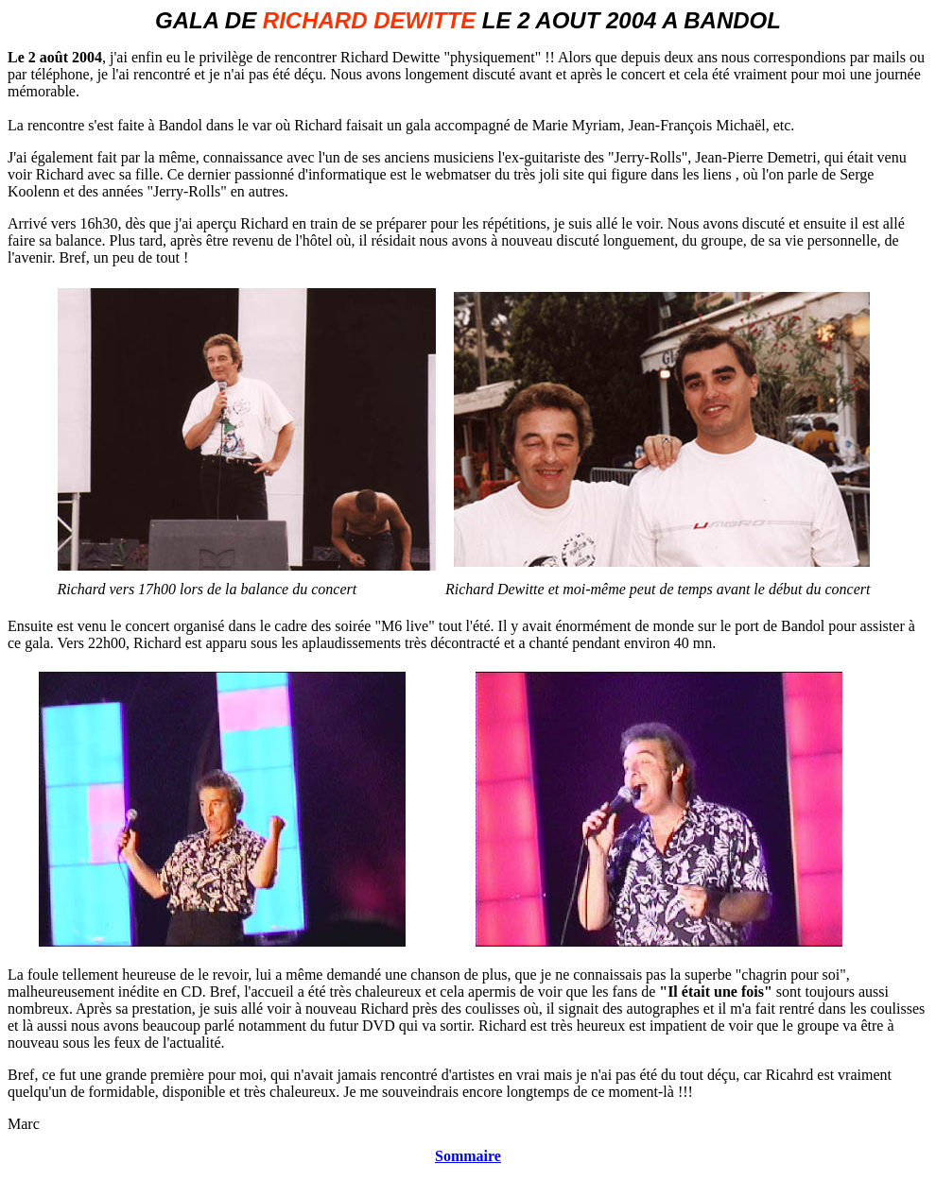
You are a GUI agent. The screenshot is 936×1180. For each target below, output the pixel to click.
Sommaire (468, 1156)
